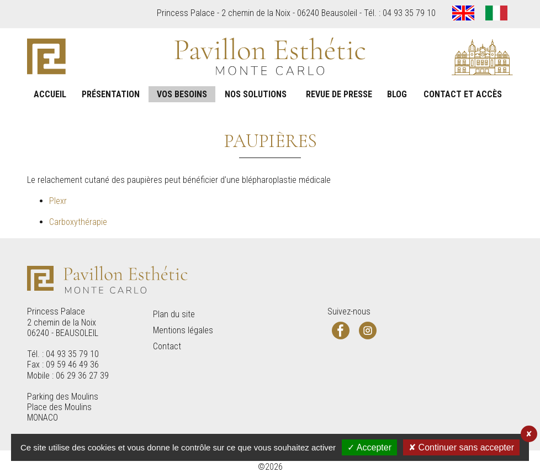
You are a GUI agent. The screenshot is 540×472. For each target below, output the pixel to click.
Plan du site (174, 314)
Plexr (58, 201)
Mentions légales (183, 330)
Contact (167, 346)
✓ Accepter (369, 447)
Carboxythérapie (78, 222)
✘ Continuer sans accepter (461, 447)
